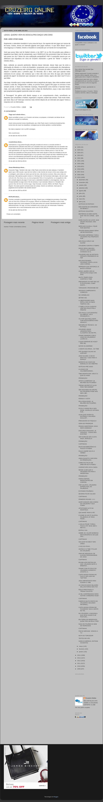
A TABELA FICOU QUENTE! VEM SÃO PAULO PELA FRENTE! (87, 308)
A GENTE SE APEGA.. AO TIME (89, 349)
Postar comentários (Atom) (17, 226)
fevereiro (82, 649)
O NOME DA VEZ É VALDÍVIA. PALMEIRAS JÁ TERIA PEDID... (88, 517)
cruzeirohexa (13, 142)
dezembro (82, 180)
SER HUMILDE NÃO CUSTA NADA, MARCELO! (88, 437)
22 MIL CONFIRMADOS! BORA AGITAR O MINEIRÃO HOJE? (89, 594)
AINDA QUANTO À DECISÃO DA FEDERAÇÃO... (88, 459)
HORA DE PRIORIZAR (86, 423)
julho (80, 193)
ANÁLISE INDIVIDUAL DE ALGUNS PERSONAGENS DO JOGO (88, 555)
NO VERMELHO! (84, 295)
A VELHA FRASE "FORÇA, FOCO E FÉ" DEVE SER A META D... (88, 525)
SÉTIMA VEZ (83, 298)
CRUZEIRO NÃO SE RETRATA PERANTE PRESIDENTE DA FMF (89, 256)
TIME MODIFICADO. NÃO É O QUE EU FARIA (88, 374)
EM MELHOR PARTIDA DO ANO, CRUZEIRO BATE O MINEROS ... (88, 564)
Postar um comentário (13, 214)
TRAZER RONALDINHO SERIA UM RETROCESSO (89, 231)
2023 (79, 155)
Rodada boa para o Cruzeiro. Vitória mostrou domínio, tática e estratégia (86, 92)
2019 (79, 166)
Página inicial (37, 222)
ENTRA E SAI (83, 530)
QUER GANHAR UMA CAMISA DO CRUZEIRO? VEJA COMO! (88, 503)
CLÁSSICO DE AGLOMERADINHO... (86, 370)
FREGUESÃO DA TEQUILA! (88, 421)
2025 (79, 150)
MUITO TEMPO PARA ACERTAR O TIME (86, 278)
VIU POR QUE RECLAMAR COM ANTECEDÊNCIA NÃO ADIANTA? (88, 320)
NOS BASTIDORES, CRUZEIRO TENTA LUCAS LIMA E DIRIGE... (88, 262)
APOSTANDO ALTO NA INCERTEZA (86, 509)
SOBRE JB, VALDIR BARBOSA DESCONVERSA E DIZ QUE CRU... (88, 534)
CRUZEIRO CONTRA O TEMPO (89, 245)
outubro (81, 185)
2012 (79, 660)
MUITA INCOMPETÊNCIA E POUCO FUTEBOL (87, 447)
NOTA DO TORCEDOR (86, 635)
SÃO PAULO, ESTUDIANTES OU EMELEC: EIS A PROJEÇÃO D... (88, 314)
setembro (82, 188)
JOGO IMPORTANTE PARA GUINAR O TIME (87, 581)
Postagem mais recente (14, 222)
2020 (79, 163)
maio (80, 199)
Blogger (55, 797)
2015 (79, 177)
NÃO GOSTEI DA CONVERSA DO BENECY (88, 207)
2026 (79, 147)
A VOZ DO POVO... (85, 546)
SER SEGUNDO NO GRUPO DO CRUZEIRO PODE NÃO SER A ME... (88, 391)
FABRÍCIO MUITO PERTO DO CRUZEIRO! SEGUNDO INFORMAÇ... (88, 602)
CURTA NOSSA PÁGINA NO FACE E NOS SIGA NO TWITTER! (88, 576)
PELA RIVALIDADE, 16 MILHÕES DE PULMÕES (87, 402)
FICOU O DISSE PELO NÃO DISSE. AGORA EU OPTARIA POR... (89, 410)
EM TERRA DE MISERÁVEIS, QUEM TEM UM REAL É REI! (89, 620)
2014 (79, 655)
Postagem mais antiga (60, 222)
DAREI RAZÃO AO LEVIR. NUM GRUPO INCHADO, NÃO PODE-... (89, 221)
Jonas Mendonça (14, 167)
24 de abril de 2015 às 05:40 (17, 135)
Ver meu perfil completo (82, 707)
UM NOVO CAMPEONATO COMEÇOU (87, 291)
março (81, 646)
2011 (79, 663)
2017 (79, 172)
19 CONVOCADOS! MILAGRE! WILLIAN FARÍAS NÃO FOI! (88, 586)
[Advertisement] (87, 731)
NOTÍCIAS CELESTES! (86, 211)
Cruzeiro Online (91, 698)
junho (81, 196)
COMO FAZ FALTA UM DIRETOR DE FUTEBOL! (87, 463)
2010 (79, 666)
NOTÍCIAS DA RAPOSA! (86, 204)
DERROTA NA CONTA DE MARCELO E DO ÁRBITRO (88, 363)
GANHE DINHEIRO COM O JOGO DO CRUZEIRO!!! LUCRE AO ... (87, 337)
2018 (79, 169)
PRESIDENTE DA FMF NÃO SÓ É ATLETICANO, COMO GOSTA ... (89, 283)
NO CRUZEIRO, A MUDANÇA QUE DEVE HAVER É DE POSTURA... (88, 615)
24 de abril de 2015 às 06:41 (17, 161)
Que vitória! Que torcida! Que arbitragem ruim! (84, 70)
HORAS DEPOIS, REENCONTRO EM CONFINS (86, 480)
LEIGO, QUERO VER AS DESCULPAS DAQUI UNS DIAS (88, 272)
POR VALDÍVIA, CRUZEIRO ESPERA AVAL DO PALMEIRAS (87, 486)
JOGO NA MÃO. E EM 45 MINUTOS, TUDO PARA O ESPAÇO (88, 357)
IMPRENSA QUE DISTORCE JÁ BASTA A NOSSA (89, 267)
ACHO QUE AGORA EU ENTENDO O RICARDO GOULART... (87, 416)
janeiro (81, 651)
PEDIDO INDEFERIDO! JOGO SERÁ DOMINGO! (88, 427)
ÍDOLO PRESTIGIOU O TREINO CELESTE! (86, 590)
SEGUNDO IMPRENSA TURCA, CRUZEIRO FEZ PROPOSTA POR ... (89, 236)
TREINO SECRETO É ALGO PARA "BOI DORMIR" (88, 386)
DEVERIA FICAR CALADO (87, 494)
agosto (81, 190)
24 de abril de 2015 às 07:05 (17, 210)
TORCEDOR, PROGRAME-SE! (88, 288)
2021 (79, 161)
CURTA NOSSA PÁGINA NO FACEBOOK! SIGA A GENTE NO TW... (88, 609)
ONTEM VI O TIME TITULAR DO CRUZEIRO (88, 550)
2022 (79, 158)
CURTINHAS (83, 444)
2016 (79, 174)
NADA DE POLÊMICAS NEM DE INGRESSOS (88, 625)
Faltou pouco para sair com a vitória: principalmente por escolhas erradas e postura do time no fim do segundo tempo (87, 82)
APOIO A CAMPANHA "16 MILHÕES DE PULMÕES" (88, 381)
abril (80, 201)
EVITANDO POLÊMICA (86, 491)
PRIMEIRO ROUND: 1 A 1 (87, 499)
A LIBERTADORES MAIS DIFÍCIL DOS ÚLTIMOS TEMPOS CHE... (87, 302)
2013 (79, 658)
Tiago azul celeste (15, 114)
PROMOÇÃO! (83, 378)
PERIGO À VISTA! (84, 398)
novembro (82, 182)
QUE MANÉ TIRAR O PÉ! (87, 512)
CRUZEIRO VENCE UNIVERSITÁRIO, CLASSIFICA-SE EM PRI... (88, 331)
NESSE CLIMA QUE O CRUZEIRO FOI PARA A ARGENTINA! (87, 471)
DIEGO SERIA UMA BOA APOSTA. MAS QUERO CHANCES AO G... (87, 250)
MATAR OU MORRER (85, 346)
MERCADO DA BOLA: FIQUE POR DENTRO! (88, 227)
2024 (79, 152)
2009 (79, 669)
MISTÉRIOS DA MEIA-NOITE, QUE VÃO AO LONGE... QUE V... (89, 215)
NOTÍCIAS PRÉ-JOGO (86, 366)
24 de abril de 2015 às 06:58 (17, 190)
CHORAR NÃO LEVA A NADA (88, 467)
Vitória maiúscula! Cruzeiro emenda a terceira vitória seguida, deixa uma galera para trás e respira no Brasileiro (87, 75)
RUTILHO (12, 197)
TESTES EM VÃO (84, 638)
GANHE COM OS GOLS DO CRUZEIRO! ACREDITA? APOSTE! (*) (88, 570)
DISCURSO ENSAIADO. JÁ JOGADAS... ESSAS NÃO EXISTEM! (88, 432)
